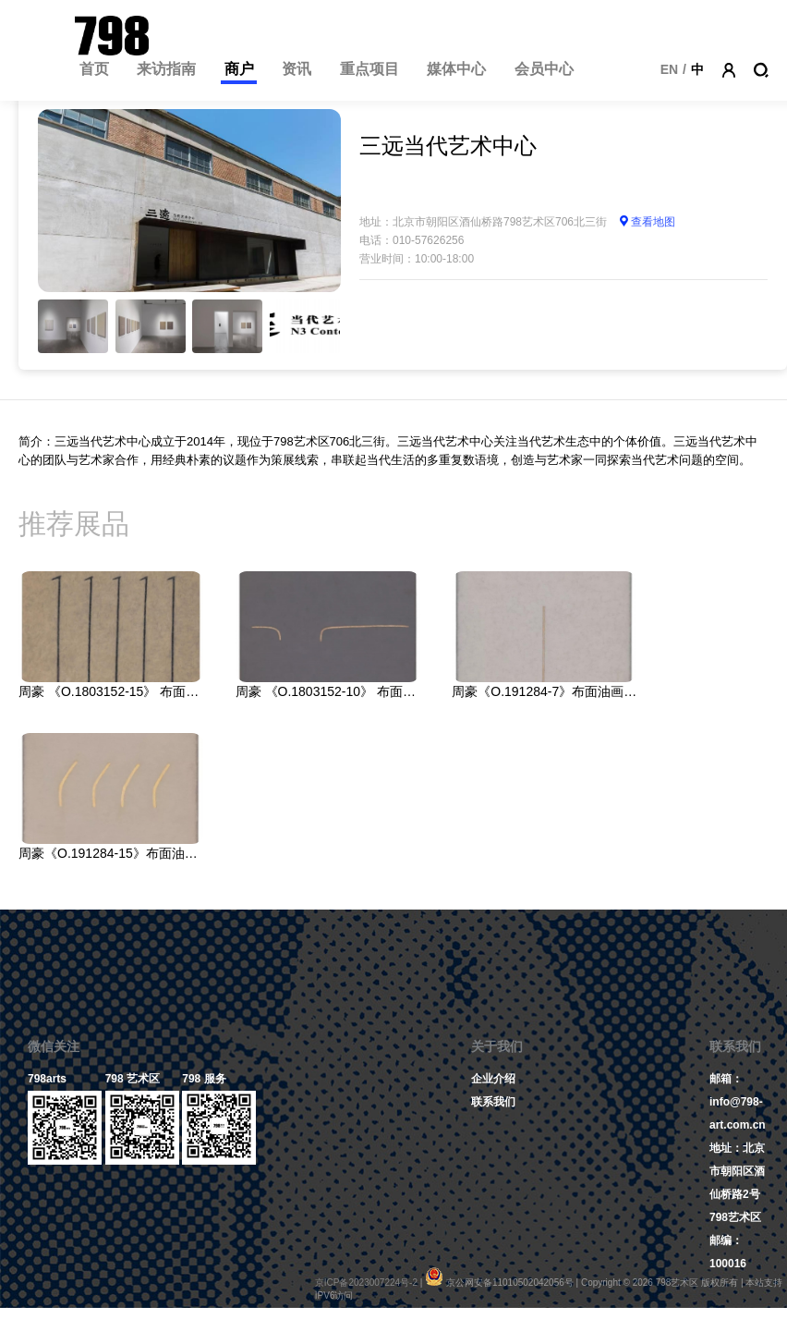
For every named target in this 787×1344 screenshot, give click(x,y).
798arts (47, 1078)
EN (669, 69)
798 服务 (203, 1078)
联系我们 (493, 1101)
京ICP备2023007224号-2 (366, 1282)
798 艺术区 (132, 1078)
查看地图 (646, 221)
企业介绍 (493, 1078)
